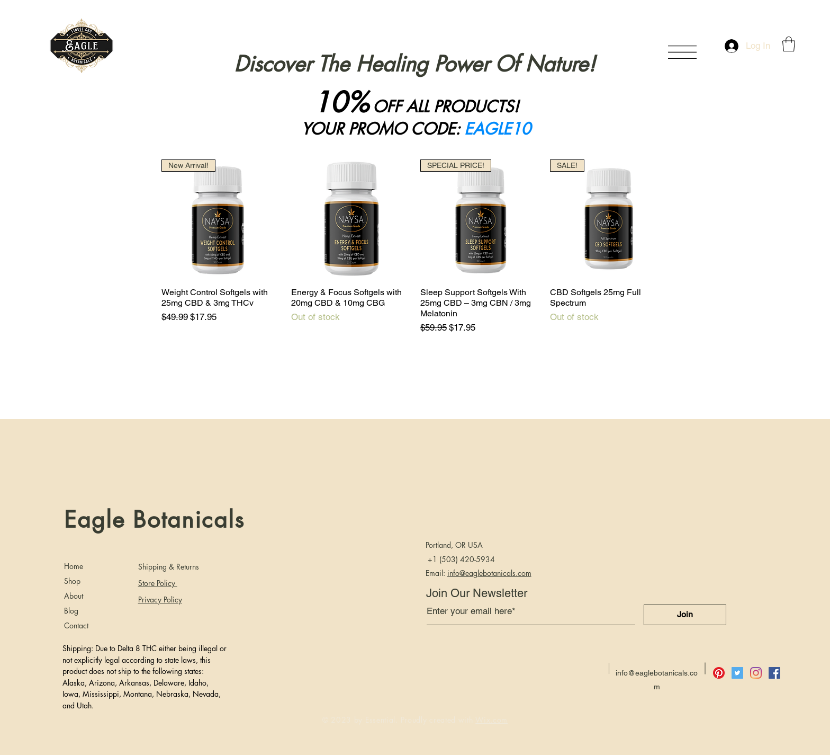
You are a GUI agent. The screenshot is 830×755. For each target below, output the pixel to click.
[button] (682, 52)
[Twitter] (737, 673)
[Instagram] (756, 673)
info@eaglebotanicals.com (489, 573)
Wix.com (491, 720)
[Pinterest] (719, 673)
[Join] (685, 615)
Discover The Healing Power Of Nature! (415, 64)
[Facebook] (774, 673)
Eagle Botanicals (154, 520)
